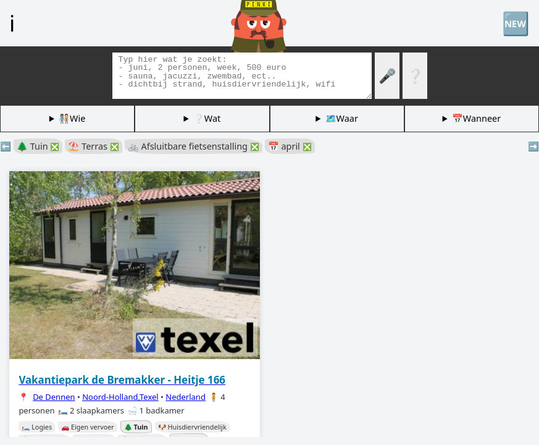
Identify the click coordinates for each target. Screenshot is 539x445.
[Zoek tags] (242, 76)
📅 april (290, 146)
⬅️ (5, 146)
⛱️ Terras (93, 146)
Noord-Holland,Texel (120, 396)
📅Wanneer (476, 118)
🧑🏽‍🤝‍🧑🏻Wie (72, 118)
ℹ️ (12, 22)
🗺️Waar (341, 118)
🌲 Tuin (38, 146)
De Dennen (54, 396)
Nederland (185, 396)
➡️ (533, 146)
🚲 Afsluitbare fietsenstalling (193, 146)
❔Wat (206, 118)
